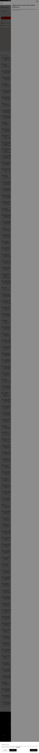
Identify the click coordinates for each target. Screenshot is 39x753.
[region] (19, 747)
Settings (5, 750)
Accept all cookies (33, 750)
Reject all (13, 750)
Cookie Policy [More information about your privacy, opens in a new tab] (18, 747)
